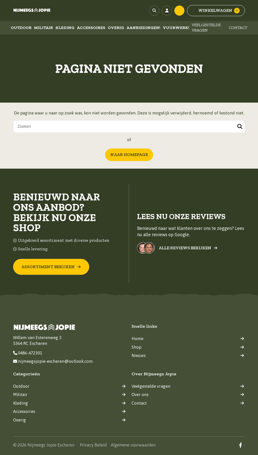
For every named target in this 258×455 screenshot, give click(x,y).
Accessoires (91, 27)
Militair (43, 27)
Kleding (64, 27)
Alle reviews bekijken (188, 248)
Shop (188, 347)
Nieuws (188, 355)
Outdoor (21, 27)
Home (188, 338)
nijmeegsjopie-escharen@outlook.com (53, 361)
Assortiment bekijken (51, 266)
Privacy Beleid (93, 444)
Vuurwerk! (176, 27)
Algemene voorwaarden (133, 444)
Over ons (188, 394)
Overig (116, 27)
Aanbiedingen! (143, 27)
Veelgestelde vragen (206, 27)
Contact (238, 27)
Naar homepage (129, 154)
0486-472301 (27, 352)
